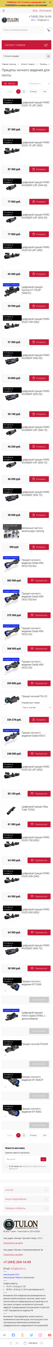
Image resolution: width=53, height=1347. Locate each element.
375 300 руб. (14, 615)
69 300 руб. (14, 274)
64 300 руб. (14, 860)
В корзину (39, 129)
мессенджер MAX (11, 1274)
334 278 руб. (14, 719)
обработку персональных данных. (27, 1167)
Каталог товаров (26, 45)
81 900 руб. (14, 824)
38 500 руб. (14, 514)
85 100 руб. (14, 793)
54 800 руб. (14, 378)
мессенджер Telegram (13, 1277)
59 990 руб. (14, 305)
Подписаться (39, 580)
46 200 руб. (14, 446)
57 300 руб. (14, 342)
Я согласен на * (27, 1167)
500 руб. (14, 546)
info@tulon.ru (18, 1268)
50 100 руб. (14, 414)
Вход (35, 10)
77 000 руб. (14, 201)
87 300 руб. (14, 129)
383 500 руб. (14, 580)
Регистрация (45, 10)
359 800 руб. (14, 683)
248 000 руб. (14, 753)
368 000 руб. (14, 648)
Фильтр (9, 83)
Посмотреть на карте (13, 1243)
